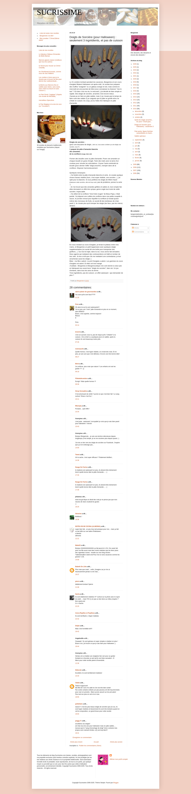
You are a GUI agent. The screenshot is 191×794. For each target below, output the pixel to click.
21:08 (77, 587)
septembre (138, 140)
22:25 (77, 606)
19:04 (77, 714)
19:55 (77, 697)
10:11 (77, 399)
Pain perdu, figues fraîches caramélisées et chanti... (143, 132)
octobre (137, 117)
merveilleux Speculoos (46, 100)
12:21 (77, 538)
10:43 (77, 426)
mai (136, 149)
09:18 (77, 372)
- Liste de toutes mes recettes (49, 33)
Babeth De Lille (80, 566)
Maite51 (78, 545)
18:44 (77, 646)
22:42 (77, 619)
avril (136, 152)
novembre (138, 114)
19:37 (77, 574)
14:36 (77, 460)
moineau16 (79, 349)
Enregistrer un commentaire (82, 737)
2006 (135, 173)
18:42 (77, 631)
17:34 (77, 475)
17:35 (77, 490)
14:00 (77, 448)
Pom (77, 304)
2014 (135, 97)
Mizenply (78, 406)
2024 (135, 70)
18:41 (77, 733)
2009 (135, 164)
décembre (138, 111)
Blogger (115, 783)
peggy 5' (78, 721)
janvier (137, 161)
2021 (135, 76)
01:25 (77, 297)
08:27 (77, 357)
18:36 (77, 519)
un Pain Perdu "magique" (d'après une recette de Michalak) (50, 95)
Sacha (77, 594)
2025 (135, 67)
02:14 (77, 325)
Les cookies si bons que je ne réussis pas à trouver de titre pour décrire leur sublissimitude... (50, 79)
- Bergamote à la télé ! (46, 36)
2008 (135, 167)
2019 (135, 82)
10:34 (77, 412)
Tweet (77, 454)
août (136, 143)
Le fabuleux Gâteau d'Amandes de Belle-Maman (49, 55)
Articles (135, 228)
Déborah (78, 670)
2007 (135, 170)
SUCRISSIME (59, 12)
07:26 (77, 342)
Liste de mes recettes (46, 50)
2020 (135, 79)
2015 (135, 94)
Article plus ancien (116, 742)
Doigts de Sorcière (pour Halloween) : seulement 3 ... (144, 126)
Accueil (96, 742)
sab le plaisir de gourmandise (86, 292)
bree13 (77, 332)
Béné (77, 364)
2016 (135, 91)
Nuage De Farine (81, 467)
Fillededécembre (81, 378)
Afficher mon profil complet (119, 759)
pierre (77, 581)
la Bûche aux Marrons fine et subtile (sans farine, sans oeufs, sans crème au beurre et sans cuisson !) (49, 87)
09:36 (77, 384)
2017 (135, 88)
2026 (135, 64)
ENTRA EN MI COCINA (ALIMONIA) (88, 526)
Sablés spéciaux (140, 136)
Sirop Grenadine (81, 391)
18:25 (77, 507)
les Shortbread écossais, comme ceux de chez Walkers (50, 72)
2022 (135, 73)
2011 (135, 106)
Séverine (78, 514)
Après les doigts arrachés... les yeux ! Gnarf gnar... (143, 121)
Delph (77, 626)
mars (137, 155)
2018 (135, 85)
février (137, 158)
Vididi (77, 683)
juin (136, 146)
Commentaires (138, 232)
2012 (135, 103)
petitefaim (79, 704)
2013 (135, 100)
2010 (135, 109)
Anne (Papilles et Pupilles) (84, 613)
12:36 (77, 663)
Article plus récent (76, 742)
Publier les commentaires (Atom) (90, 746)
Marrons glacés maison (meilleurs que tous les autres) (50, 61)
